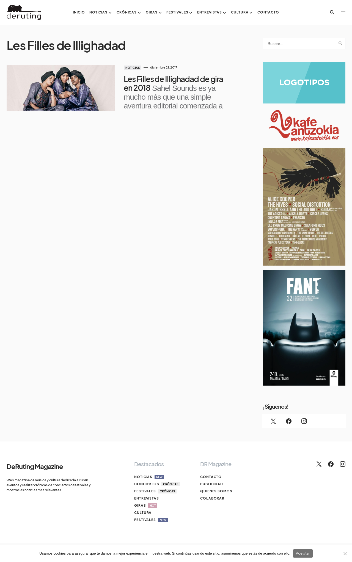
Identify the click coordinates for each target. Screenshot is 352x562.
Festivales (155, 491)
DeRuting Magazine (35, 466)
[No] (345, 553)
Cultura (143, 513)
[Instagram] (304, 421)
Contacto (211, 477)
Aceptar (303, 553)
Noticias (132, 67)
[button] (332, 12)
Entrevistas (146, 498)
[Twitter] (273, 421)
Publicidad (211, 484)
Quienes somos (216, 491)
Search (340, 43)
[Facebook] (288, 421)
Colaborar (212, 498)
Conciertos (157, 484)
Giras (145, 505)
